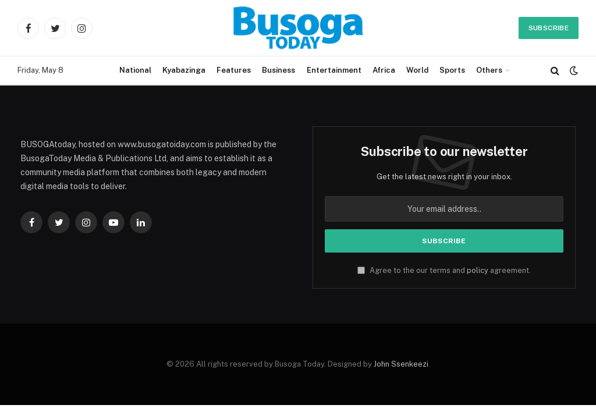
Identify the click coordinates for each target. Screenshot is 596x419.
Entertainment (334, 70)
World (417, 70)
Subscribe (548, 28)
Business (278, 70)
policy (477, 270)
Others (489, 70)
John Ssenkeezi (401, 364)
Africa (383, 70)
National (135, 70)
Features (234, 70)
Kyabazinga (183, 70)
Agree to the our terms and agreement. (444, 270)
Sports (452, 70)
